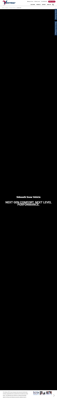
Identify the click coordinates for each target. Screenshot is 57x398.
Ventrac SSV (19, 7)
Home (3, 7)
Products (38, 4)
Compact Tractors (12, 7)
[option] (36, 393)
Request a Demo (30, 1)
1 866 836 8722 (44, 1)
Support (44, 4)
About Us (49, 4)
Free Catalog (52, 1)
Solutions (33, 4)
